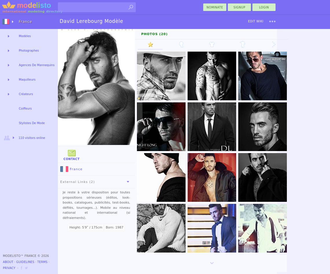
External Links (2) (95, 181)
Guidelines (25, 262)
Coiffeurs (25, 108)
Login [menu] (264, 7)
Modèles (25, 36)
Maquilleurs (27, 79)
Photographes (29, 50)
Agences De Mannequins (36, 65)
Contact (71, 154)
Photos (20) (154, 34)
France (71, 169)
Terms (42, 262)
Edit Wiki (255, 21)
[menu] (272, 21)
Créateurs (26, 94)
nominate (215, 7)
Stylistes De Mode (32, 123)
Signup (239, 7)
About (8, 262)
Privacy (9, 268)
